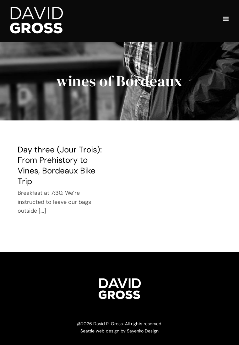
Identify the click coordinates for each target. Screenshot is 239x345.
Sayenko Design (143, 331)
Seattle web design (99, 331)
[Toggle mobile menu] (226, 19)
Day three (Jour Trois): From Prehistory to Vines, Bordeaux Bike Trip (60, 165)
